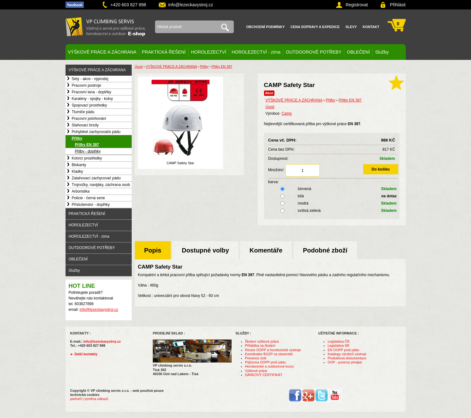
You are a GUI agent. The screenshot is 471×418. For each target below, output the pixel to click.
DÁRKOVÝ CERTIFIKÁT (264, 375)
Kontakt (371, 27)
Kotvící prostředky (87, 158)
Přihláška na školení (260, 345)
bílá (333, 196)
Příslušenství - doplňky (91, 204)
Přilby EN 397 (87, 144)
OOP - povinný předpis (345, 362)
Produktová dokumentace (347, 358)
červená (333, 189)
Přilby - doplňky (88, 151)
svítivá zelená (333, 210)
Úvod (139, 66)
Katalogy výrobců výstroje (347, 354)
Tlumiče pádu (83, 112)
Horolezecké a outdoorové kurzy (269, 366)
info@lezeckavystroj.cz (190, 4)
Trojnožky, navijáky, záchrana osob (101, 185)
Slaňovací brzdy (85, 125)
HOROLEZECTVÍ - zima (256, 52)
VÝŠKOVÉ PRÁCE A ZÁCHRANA (102, 52)
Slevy (351, 27)
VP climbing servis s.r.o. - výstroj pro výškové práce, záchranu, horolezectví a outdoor (106, 26)
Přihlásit (398, 4)
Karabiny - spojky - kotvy (92, 98)
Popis (152, 250)
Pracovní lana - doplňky (91, 92)
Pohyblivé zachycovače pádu (96, 132)
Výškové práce (256, 371)
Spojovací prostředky (89, 105)
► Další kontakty (84, 354)
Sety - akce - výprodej (90, 79)
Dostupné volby (205, 250)
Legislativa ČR (339, 341)
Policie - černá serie (88, 198)
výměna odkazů (96, 399)
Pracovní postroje (86, 85)
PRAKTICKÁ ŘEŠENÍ (164, 52)
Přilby (77, 138)
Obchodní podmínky (265, 27)
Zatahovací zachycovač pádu (96, 178)
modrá (333, 203)
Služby (382, 52)
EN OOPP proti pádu (343, 350)
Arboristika (81, 191)
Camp (287, 113)
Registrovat (357, 4)
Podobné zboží (325, 250)
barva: (273, 182)
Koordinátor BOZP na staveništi (269, 354)
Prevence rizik (256, 358)
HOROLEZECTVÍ (208, 52)
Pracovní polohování (89, 118)
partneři (76, 399)
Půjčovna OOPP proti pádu (265, 362)
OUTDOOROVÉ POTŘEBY (314, 52)
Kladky (77, 171)
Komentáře (266, 250)
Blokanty (79, 165)
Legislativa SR (338, 345)
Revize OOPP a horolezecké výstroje (273, 350)
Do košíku (381, 169)
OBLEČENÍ (358, 52)
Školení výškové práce (262, 341)
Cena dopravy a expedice (315, 27)
